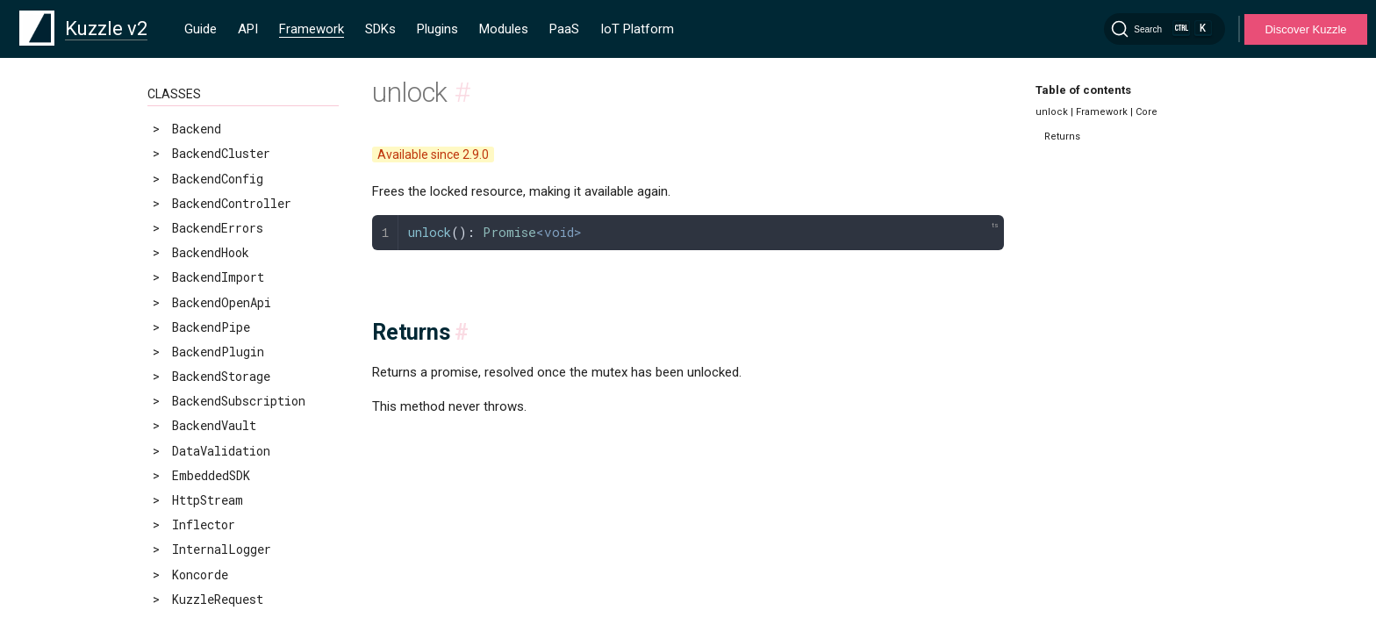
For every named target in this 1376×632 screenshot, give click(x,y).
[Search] (1164, 29)
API (248, 29)
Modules (503, 29)
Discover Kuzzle (1305, 29)
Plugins (437, 29)
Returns (1062, 136)
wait (173, 139)
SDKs (380, 29)
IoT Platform (637, 29)
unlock (182, 113)
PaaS (564, 29)
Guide (200, 29)
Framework (311, 29)
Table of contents (1083, 90)
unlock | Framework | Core (1096, 112)
